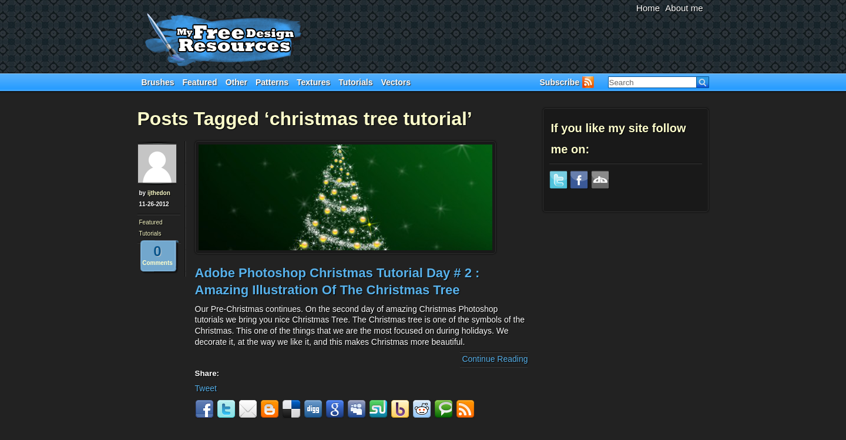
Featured (200, 82)
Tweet (206, 388)
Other (236, 82)
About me (684, 8)
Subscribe (560, 82)
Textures (313, 82)
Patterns (272, 82)
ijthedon (158, 193)
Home (648, 8)
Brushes (158, 82)
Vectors (396, 82)
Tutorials (355, 82)
